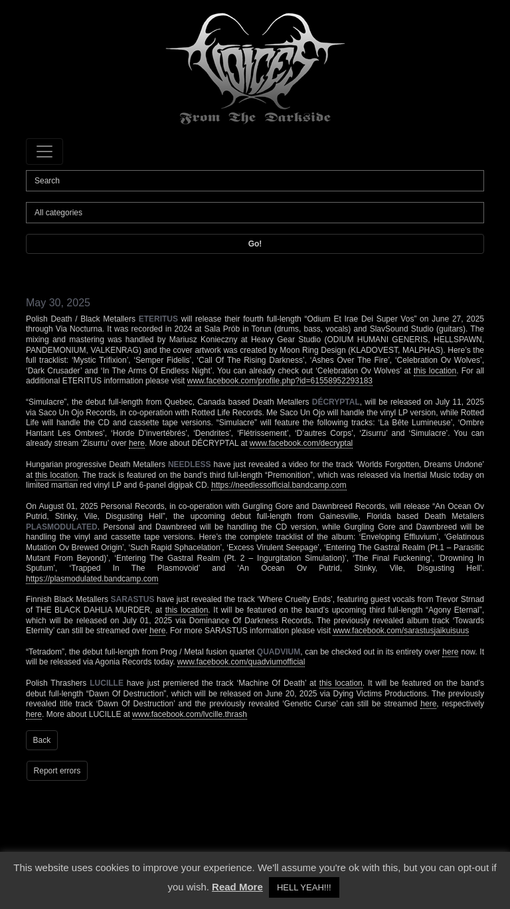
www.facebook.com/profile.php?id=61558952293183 (280, 380)
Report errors (57, 770)
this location (435, 370)
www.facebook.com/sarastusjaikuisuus (401, 630)
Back (42, 740)
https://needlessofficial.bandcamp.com (278, 485)
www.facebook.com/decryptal (301, 443)
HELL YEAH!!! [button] (304, 887)
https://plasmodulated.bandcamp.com (92, 578)
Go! (255, 244)
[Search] (255, 180)
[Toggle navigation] (44, 151)
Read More (237, 886)
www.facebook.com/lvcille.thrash (189, 714)
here (137, 443)
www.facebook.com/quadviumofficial (241, 661)
